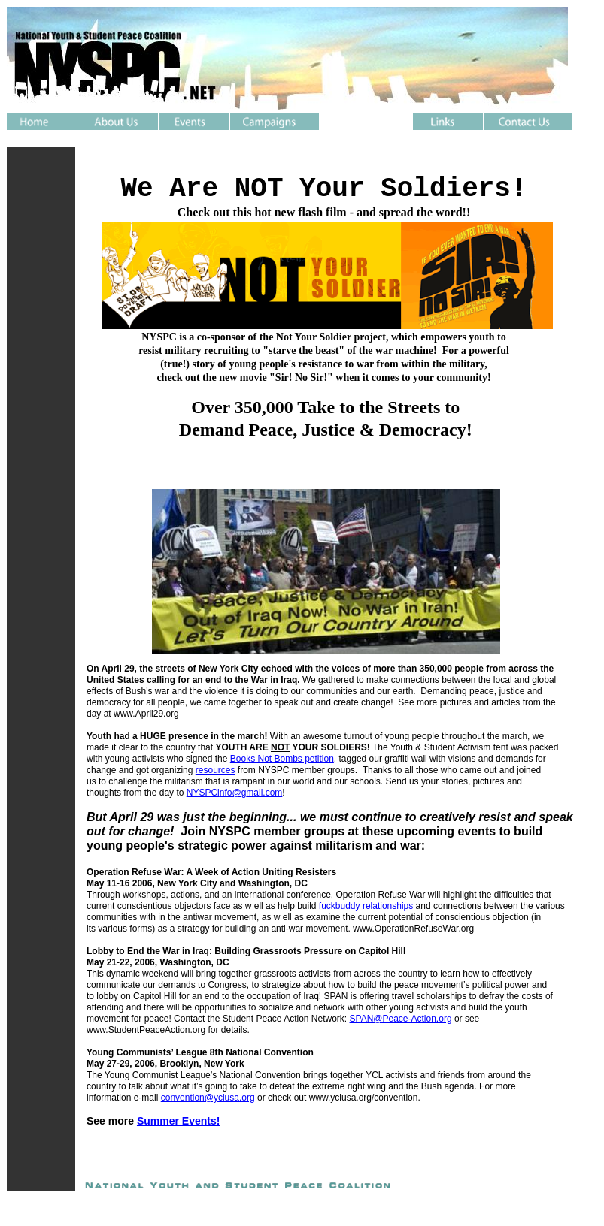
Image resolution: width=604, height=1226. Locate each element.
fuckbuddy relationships (366, 906)
